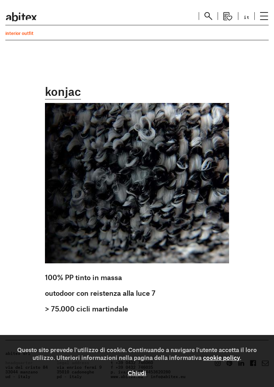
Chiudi (137, 372)
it (246, 16)
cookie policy (221, 357)
